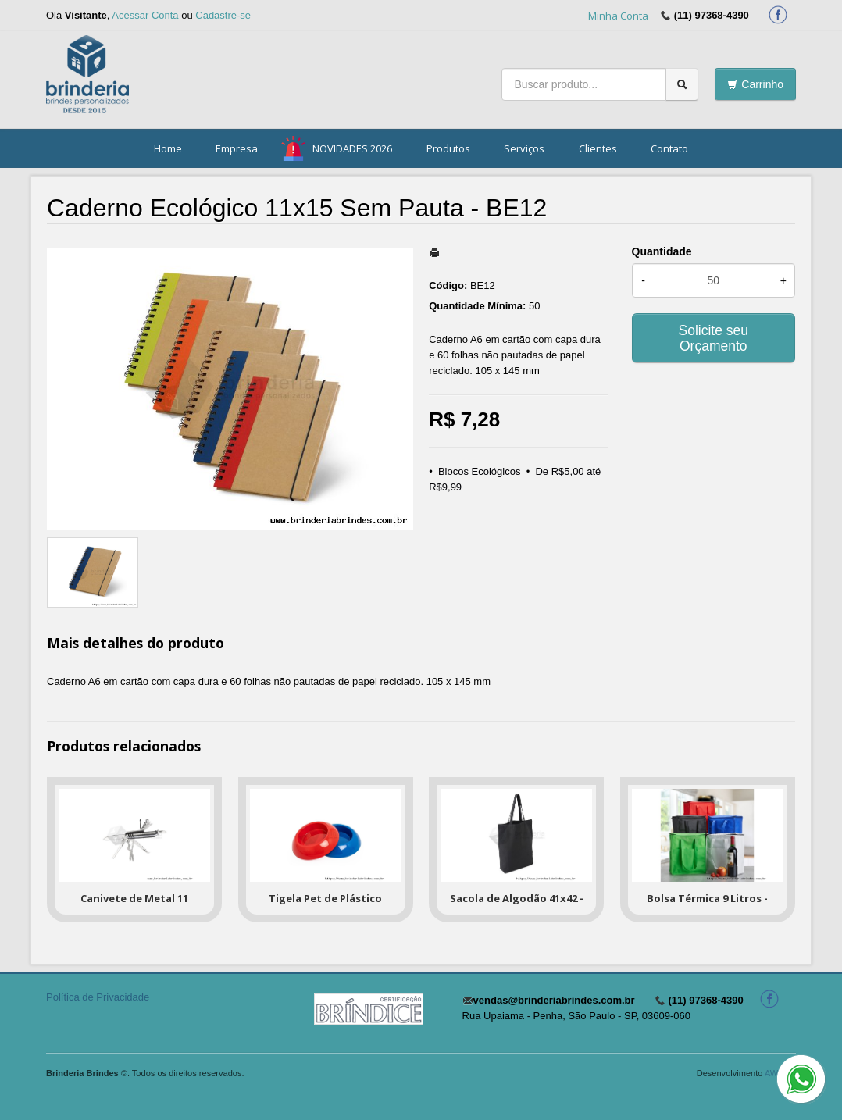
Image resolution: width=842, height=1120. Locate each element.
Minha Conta (618, 16)
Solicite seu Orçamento (714, 338)
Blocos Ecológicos (479, 471)
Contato (669, 148)
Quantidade (662, 251)
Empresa (237, 148)
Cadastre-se (223, 15)
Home (168, 148)
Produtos (448, 148)
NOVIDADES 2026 (352, 148)
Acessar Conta (145, 15)
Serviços (524, 148)
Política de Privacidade (97, 997)
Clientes (598, 148)
